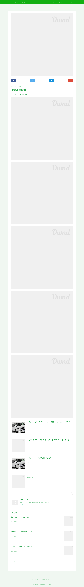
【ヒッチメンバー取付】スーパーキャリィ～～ (23, 546)
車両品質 (16, 2)
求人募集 (60, 2)
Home (9, 2)
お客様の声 (73, 2)
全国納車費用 (37, 2)
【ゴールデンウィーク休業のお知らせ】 (21, 517)
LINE (67, 2)
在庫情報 (23, 2)
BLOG (29, 2)
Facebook (45, 2)
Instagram (53, 2)
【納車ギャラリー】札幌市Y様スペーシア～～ (22, 531)
